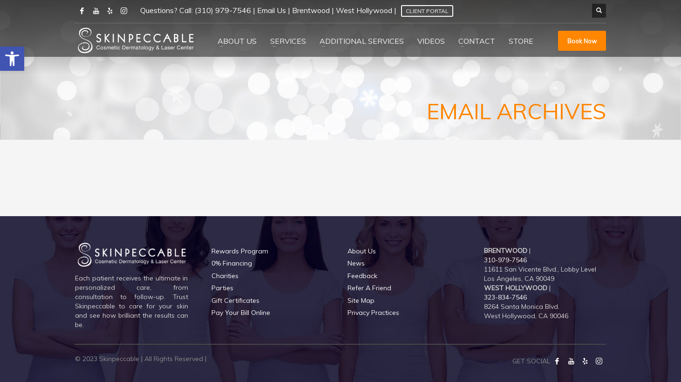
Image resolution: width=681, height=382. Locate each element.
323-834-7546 (505, 297)
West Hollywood (364, 10)
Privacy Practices (373, 312)
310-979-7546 (505, 260)
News (356, 263)
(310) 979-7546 (223, 10)
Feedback (362, 276)
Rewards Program (239, 251)
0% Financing (231, 263)
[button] (12, 59)
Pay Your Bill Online (240, 312)
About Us (361, 251)
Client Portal (427, 10)
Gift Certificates (235, 300)
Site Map (361, 300)
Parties (222, 288)
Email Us (271, 10)
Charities (224, 276)
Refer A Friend (369, 288)
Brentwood (311, 10)
